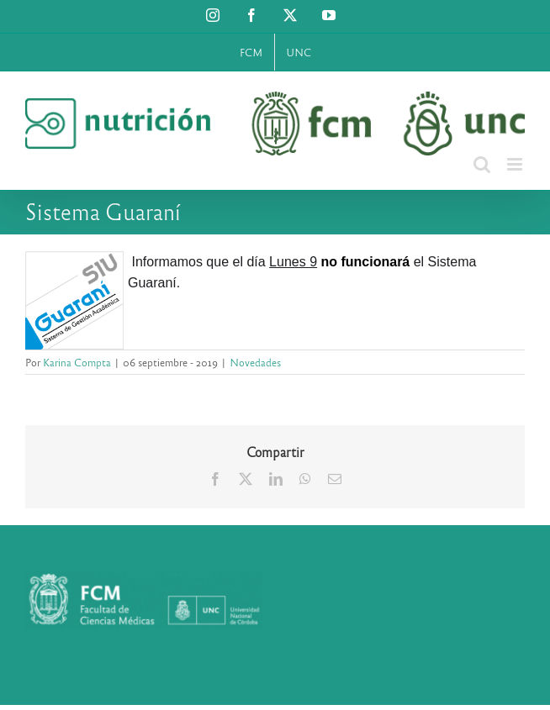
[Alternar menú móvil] (516, 164)
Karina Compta (77, 362)
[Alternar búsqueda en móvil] (481, 164)
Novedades (255, 362)
